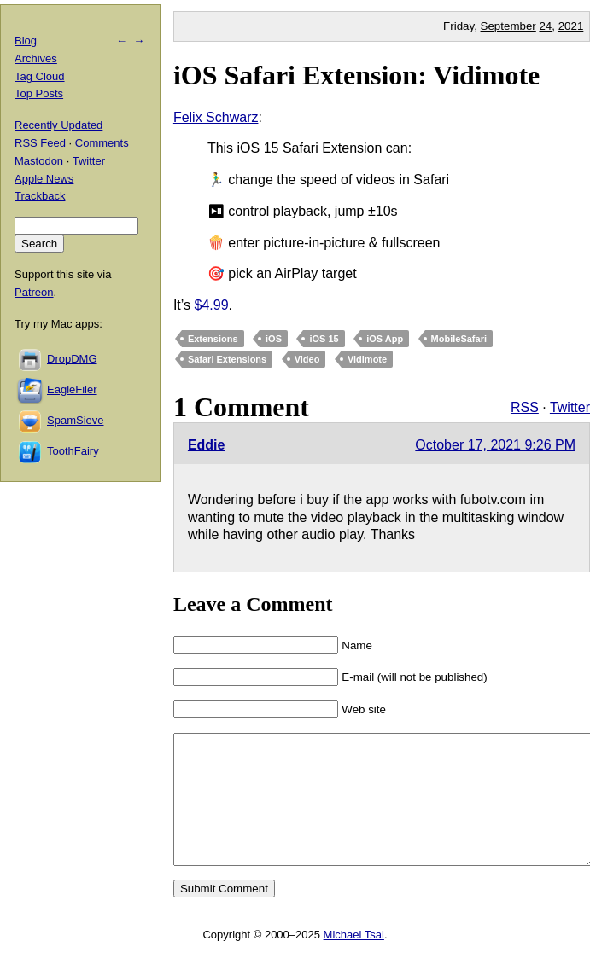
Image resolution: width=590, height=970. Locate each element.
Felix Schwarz (216, 117)
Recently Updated (58, 125)
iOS (274, 339)
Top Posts (39, 93)
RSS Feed (40, 142)
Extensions (213, 339)
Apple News (44, 178)
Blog (26, 40)
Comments (102, 142)
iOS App (384, 339)
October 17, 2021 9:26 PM (495, 445)
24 (545, 26)
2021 (571, 26)
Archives (36, 58)
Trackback (40, 195)
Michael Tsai (354, 960)
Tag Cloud (40, 76)
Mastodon (39, 160)
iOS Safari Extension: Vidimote (356, 75)
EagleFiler (72, 389)
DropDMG (72, 358)
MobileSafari (459, 339)
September (508, 26)
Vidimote (367, 359)
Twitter (570, 407)
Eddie (206, 445)
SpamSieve (75, 420)
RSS (525, 407)
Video (307, 359)
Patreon (34, 292)
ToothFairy (73, 450)
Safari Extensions (227, 359)
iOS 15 (323, 339)
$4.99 (211, 305)
